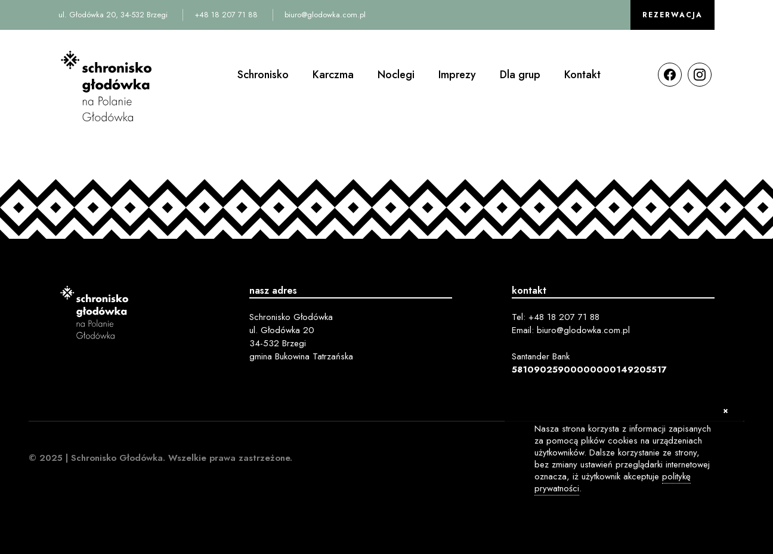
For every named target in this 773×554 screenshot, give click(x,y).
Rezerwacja (672, 15)
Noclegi (396, 74)
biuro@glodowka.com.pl (325, 14)
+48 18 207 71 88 (226, 14)
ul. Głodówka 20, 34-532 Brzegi (113, 14)
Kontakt (582, 74)
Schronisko (263, 74)
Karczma (333, 74)
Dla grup (520, 74)
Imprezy (457, 74)
